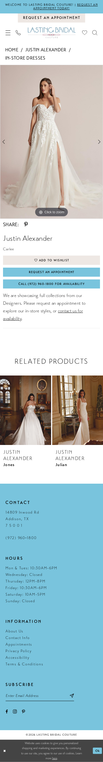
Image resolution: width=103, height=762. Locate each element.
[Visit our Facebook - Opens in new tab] (6, 712)
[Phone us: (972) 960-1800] (18, 32)
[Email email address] (39, 695)
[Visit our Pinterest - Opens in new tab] (23, 712)
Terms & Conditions (24, 664)
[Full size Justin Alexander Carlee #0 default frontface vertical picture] (51, 142)
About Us (14, 631)
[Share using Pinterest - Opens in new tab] (26, 224)
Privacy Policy (18, 651)
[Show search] (95, 32)
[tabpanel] (51, 142)
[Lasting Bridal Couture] (51, 32)
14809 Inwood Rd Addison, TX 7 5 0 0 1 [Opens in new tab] (22, 519)
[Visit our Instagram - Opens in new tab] (15, 711)
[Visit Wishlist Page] (85, 32)
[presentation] (25, 410)
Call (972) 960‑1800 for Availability (51, 284)
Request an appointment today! (65, 6)
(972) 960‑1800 (21, 538)
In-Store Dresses (25, 58)
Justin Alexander (45, 50)
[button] (8, 32)
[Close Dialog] (5, 750)
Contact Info (17, 637)
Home (11, 50)
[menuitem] (8, 32)
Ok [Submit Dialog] (97, 751)
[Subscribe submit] (71, 695)
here (54, 758)
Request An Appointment (52, 272)
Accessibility (17, 657)
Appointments (18, 644)
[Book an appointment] (51, 17)
